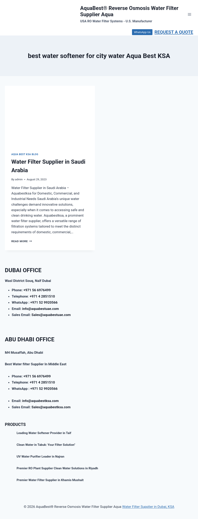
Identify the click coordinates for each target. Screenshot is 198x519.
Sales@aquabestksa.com (51, 407)
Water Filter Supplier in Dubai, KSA (148, 507)
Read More (21, 241)
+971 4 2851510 (42, 296)
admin (19, 179)
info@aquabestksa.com (40, 401)
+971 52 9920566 (44, 302)
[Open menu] (189, 14)
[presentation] (50, 116)
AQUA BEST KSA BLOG (24, 154)
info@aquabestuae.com (40, 309)
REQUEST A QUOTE (173, 32)
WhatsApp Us (142, 32)
